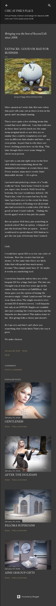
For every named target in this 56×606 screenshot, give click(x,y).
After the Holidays (21, 475)
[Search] (49, 5)
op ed (7, 355)
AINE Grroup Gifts (20, 572)
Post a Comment (13, 370)
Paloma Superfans (20, 525)
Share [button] (24, 351)
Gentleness (14, 421)
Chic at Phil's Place (19, 10)
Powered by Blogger (28, 596)
